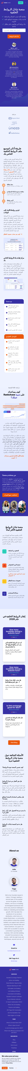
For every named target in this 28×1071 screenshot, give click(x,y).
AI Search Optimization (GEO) (14, 1002)
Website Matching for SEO (14, 985)
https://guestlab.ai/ (14, 68)
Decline (11, 1068)
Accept (5, 1068)
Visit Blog (14, 743)
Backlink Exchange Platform (14, 977)
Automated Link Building (14, 994)
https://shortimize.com (14, 49)
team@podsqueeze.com (14, 951)
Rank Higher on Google (14, 1015)
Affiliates (14, 1042)
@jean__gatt (14, 48)
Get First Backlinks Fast (14, 1012)
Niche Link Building (14, 980)
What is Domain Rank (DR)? (14, 1022)
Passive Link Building (14, 1007)
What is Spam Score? (14, 1025)
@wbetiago (14, 961)
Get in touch (14, 1045)
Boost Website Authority (14, 999)
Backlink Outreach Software (14, 996)
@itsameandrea (14, 67)
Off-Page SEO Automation (14, 1010)
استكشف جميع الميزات (10, 495)
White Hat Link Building (14, 1004)
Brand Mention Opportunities (14, 983)
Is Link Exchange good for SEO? (14, 1028)
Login (20, 2)
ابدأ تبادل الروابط (14, 36)
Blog (14, 1039)
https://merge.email (14, 89)
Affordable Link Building (14, 988)
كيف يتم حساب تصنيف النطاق (12, 234)
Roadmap (14, 1048)
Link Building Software (14, 991)
